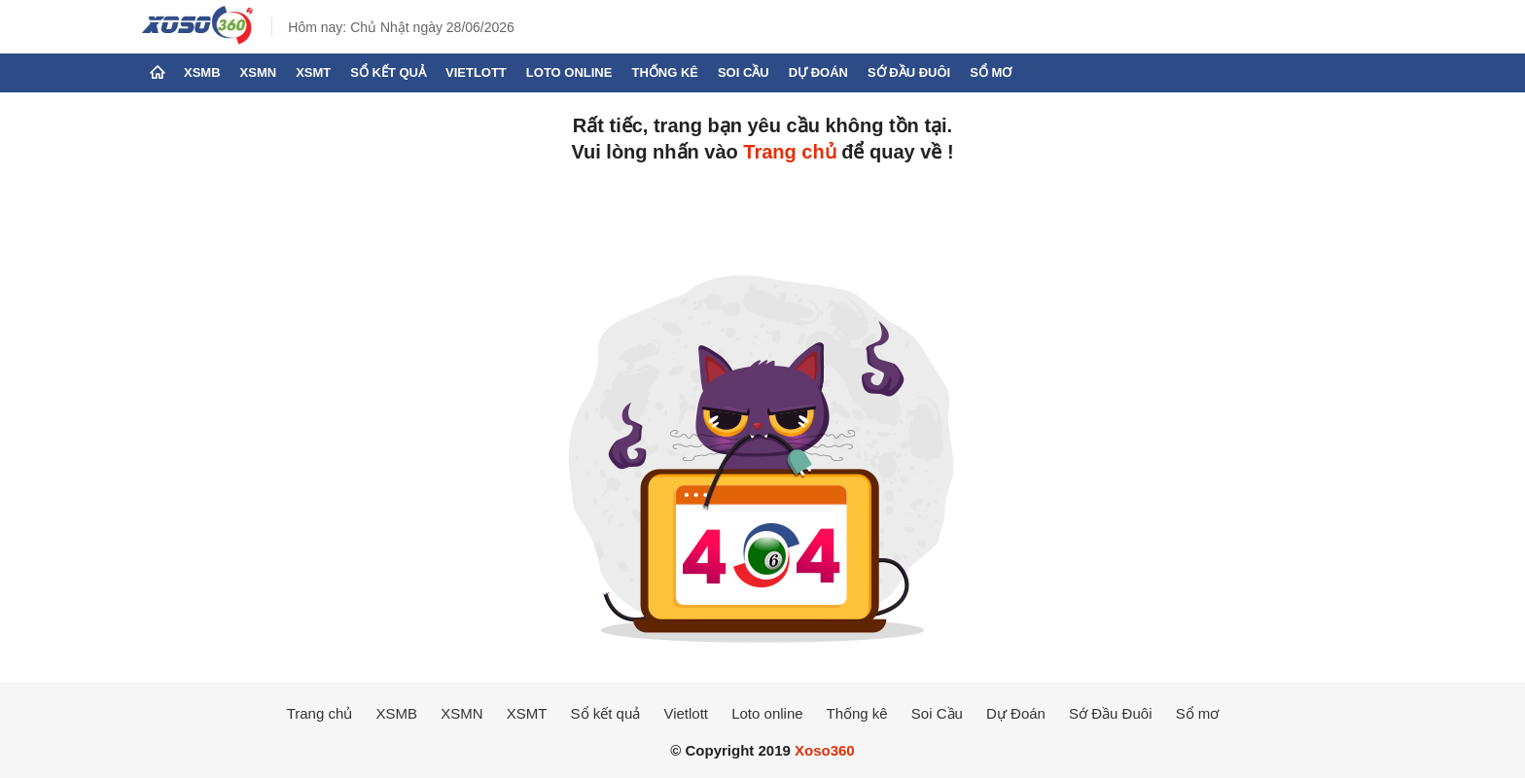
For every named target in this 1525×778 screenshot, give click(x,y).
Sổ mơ (990, 72)
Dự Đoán (818, 72)
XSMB (202, 72)
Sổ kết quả (388, 72)
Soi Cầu (743, 72)
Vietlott (476, 72)
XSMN (258, 72)
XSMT (313, 72)
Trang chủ (789, 151)
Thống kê (664, 72)
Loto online (569, 72)
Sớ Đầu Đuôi (909, 72)
